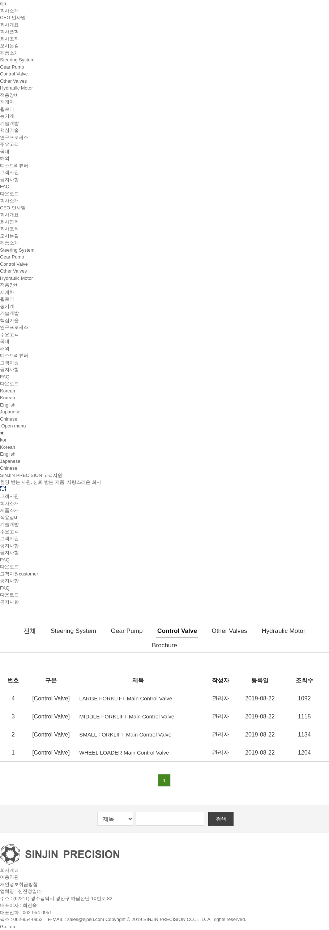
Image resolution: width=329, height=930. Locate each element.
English (8, 405)
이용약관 (9, 877)
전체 (30, 630)
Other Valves (13, 81)
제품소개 (9, 53)
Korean (7, 397)
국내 (4, 151)
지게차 (7, 102)
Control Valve (14, 74)
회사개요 (9, 24)
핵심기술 (9, 130)
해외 (4, 158)
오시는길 (9, 45)
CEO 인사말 (13, 17)
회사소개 (9, 10)
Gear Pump (12, 67)
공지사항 (9, 179)
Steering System (17, 59)
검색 (221, 819)
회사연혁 (9, 31)
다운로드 (9, 193)
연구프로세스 (14, 137)
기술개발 (9, 123)
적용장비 (9, 95)
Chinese (8, 419)
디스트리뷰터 (14, 165)
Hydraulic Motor (16, 88)
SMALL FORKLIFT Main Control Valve (125, 734)
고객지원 (9, 172)
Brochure (164, 645)
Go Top (7, 926)
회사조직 (9, 39)
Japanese (10, 411)
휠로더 (7, 109)
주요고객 (9, 144)
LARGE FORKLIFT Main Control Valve (125, 698)
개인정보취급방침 (19, 884)
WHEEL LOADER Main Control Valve (124, 752)
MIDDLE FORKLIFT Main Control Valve (126, 716)
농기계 (7, 116)
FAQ (4, 186)
